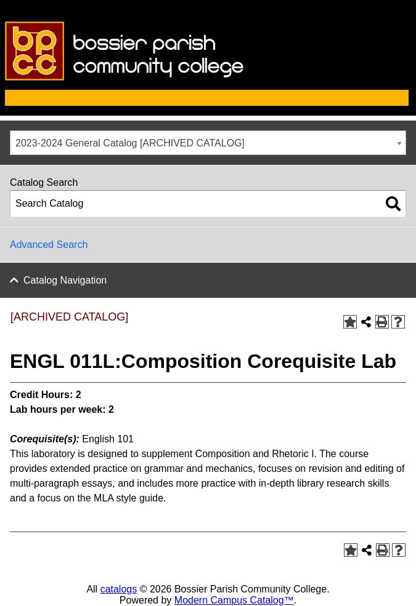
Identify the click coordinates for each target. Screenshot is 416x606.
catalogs (118, 589)
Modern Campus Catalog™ (234, 600)
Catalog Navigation (65, 280)
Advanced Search (49, 244)
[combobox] (208, 142)
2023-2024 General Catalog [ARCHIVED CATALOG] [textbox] (130, 143)
